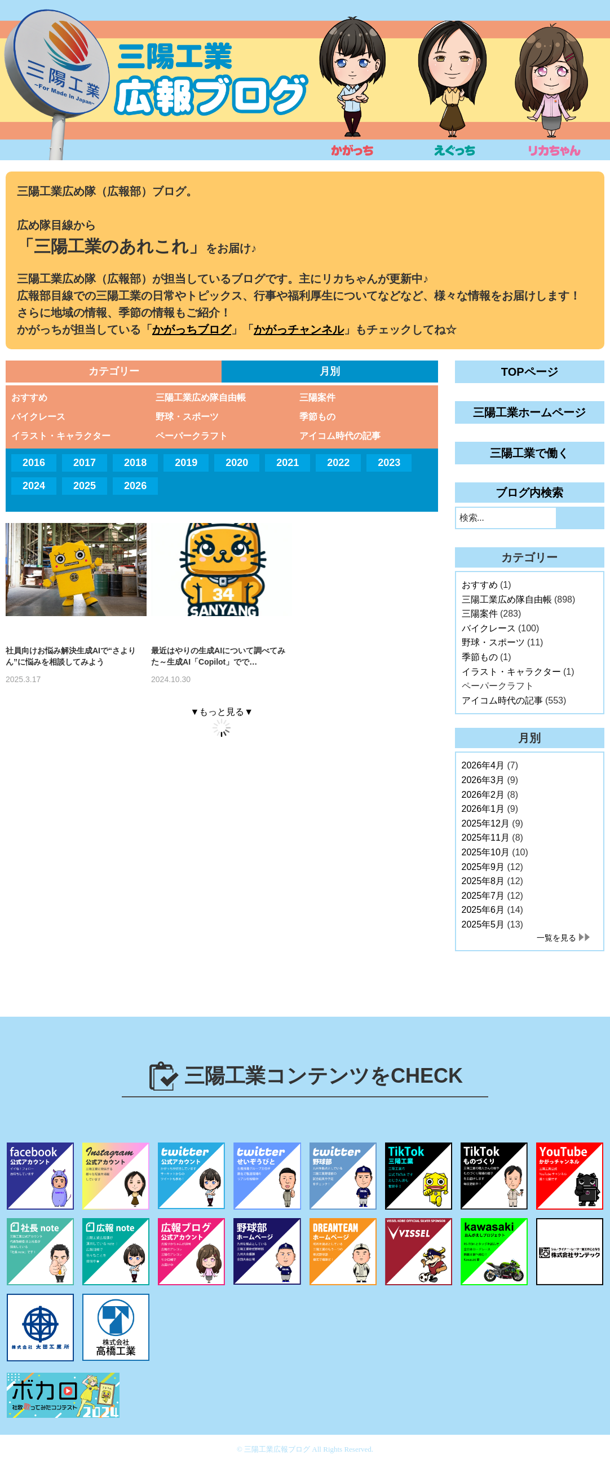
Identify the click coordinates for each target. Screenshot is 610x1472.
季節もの (317, 416)
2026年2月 (483, 794)
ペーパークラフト (192, 436)
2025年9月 (483, 867)
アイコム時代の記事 (340, 436)
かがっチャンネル (299, 329)
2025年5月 (483, 924)
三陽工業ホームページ (529, 412)
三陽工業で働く (529, 453)
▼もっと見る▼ (221, 712)
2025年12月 (486, 823)
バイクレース (38, 416)
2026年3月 (483, 780)
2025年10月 (486, 852)
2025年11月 (486, 837)
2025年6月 (483, 910)
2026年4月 (483, 765)
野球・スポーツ (187, 416)
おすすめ (29, 397)
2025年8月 (483, 881)
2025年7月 (483, 895)
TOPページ (529, 372)
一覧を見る (556, 937)
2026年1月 (483, 809)
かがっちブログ (191, 329)
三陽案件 (317, 397)
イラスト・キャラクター (60, 436)
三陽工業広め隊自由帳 (201, 397)
